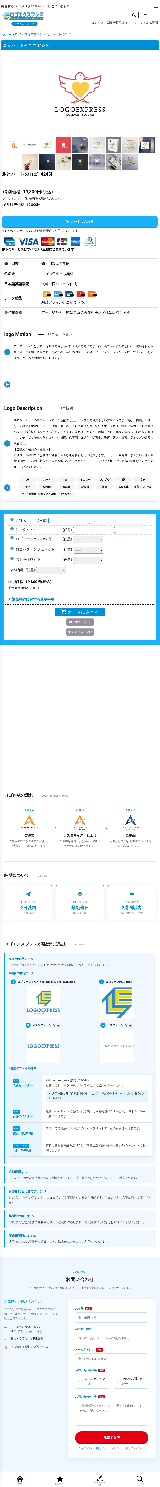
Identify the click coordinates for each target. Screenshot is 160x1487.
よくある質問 (149, 22)
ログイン (97, 22)
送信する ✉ (112, 1436)
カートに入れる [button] (80, 221)
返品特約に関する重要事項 (31, 600)
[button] (156, 8)
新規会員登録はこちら (121, 22)
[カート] (150, 15)
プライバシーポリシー (93, 1447)
